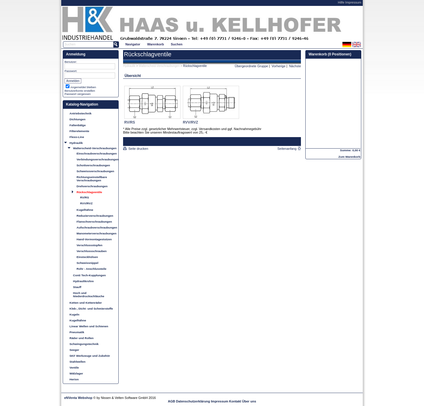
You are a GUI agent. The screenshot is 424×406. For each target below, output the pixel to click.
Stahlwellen (77, 361)
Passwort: (70, 71)
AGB (171, 401)
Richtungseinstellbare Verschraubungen (92, 178)
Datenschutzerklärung (193, 401)
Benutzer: (70, 61)
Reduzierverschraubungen (95, 215)
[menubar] (154, 44)
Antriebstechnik (80, 113)
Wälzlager (76, 373)
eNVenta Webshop (78, 398)
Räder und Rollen (81, 338)
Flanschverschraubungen (94, 221)
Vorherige (279, 66)
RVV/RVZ (86, 203)
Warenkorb (155, 44)
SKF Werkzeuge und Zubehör (89, 355)
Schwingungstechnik (84, 344)
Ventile (74, 367)
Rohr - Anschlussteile (91, 268)
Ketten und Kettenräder (85, 302)
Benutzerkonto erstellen (79, 90)
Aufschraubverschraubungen (97, 227)
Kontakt (235, 401)
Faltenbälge (77, 125)
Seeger (74, 349)
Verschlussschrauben (92, 251)
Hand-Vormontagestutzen (94, 239)
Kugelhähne (85, 209)
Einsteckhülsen (87, 257)
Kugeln (74, 314)
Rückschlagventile (89, 192)
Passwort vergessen (77, 94)
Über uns (249, 401)
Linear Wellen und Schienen (88, 326)
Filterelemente (79, 131)
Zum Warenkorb (349, 156)
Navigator (132, 44)
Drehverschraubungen (92, 186)
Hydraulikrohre (83, 281)
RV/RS (84, 197)
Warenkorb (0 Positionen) (330, 54)
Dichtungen (77, 119)
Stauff (77, 287)
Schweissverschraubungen (95, 171)
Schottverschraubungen (93, 165)
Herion (74, 379)
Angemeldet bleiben (83, 87)
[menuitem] (133, 44)
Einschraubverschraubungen (97, 153)
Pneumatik (76, 332)
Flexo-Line (76, 137)
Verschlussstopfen (89, 245)
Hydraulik (76, 142)
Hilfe (341, 2)
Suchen (177, 44)
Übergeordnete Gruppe (251, 66)
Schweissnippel (87, 262)
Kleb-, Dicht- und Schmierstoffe (91, 308)
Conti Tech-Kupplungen (89, 275)
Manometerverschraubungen (97, 233)
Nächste (295, 66)
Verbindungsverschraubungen (97, 159)
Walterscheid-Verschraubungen (95, 148)
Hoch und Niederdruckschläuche (88, 294)
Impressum (353, 2)
